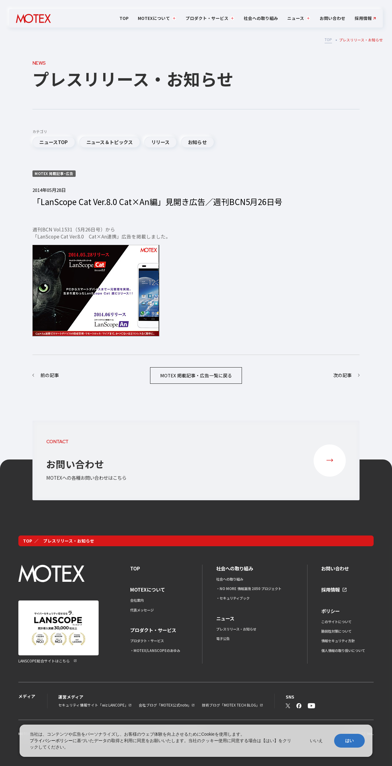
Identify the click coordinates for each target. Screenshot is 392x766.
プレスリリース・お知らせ (236, 629)
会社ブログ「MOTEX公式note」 (165, 705)
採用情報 (363, 18)
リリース (160, 142)
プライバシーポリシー (51, 740)
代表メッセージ (142, 610)
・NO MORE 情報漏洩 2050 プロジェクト (248, 588)
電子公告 (223, 638)
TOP (124, 18)
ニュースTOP (53, 142)
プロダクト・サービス (147, 640)
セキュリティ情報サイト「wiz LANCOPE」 (93, 705)
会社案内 (137, 600)
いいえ (316, 740)
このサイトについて (336, 621)
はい (349, 740)
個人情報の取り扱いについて (343, 650)
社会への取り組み (261, 18)
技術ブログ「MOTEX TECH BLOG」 (231, 705)
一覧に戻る (196, 375)
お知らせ (197, 142)
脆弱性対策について (336, 631)
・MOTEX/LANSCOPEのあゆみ (155, 650)
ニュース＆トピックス (109, 142)
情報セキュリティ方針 (338, 640)
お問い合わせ (332, 18)
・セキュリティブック (233, 598)
